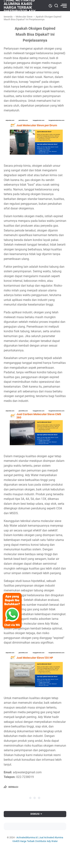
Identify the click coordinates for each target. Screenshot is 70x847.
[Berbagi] (11, 787)
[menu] (63, 5)
